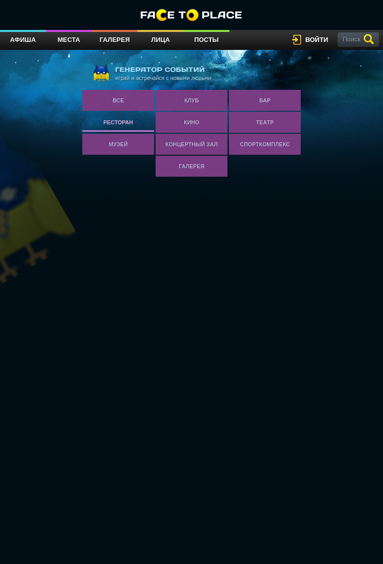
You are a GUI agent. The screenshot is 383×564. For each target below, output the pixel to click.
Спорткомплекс (265, 144)
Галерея (115, 39)
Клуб (191, 100)
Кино (191, 122)
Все (118, 100)
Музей (118, 144)
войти (316, 39)
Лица (160, 39)
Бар (265, 100)
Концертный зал (192, 144)
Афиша (23, 39)
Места (68, 39)
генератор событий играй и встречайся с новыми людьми (152, 72)
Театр (265, 122)
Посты (206, 39)
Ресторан (118, 122)
